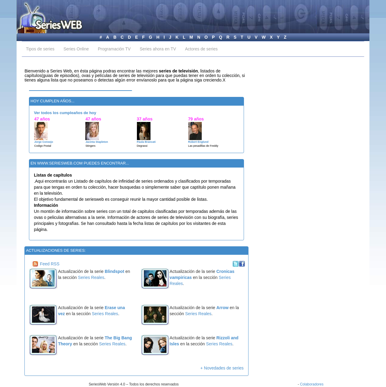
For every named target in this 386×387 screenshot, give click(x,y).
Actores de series (201, 48)
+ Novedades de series (222, 368)
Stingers (90, 145)
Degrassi (142, 145)
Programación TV (114, 48)
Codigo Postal (42, 145)
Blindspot (115, 271)
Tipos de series (40, 48)
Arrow (222, 307)
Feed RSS (49, 263)
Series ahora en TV (158, 48)
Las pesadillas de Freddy (203, 145)
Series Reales (91, 277)
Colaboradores (312, 384)
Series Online (76, 48)
